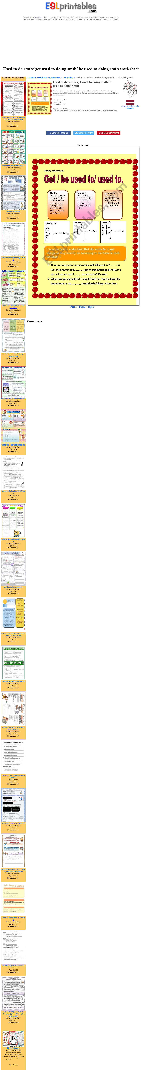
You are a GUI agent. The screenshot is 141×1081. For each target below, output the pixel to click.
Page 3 (91, 307)
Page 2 (82, 307)
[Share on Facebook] (58, 133)
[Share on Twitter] (83, 133)
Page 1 (73, 307)
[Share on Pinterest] (108, 133)
